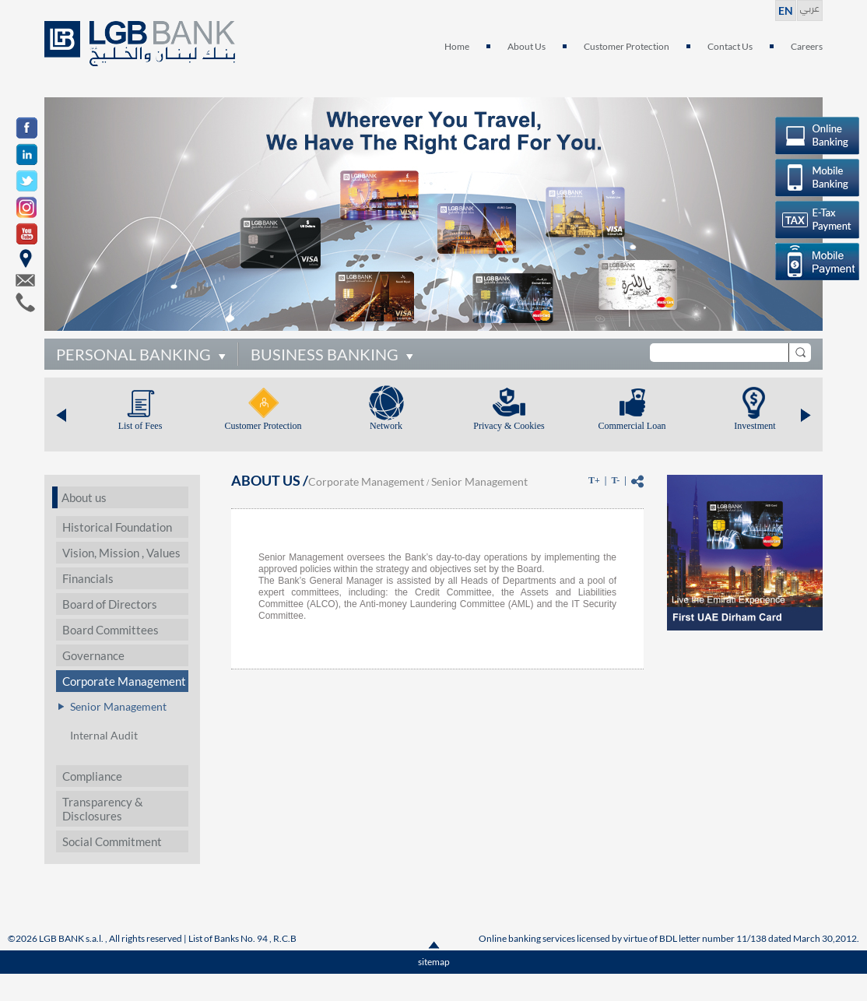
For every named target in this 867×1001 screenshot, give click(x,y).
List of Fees (140, 425)
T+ (594, 480)
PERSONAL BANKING (133, 354)
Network (386, 425)
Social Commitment (112, 841)
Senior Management (118, 706)
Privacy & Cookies (508, 425)
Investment (754, 425)
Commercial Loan (632, 425)
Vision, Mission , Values (121, 553)
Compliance (92, 776)
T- (615, 480)
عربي (810, 6)
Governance (93, 655)
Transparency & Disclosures (102, 809)
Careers (807, 46)
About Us (526, 46)
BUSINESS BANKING (324, 354)
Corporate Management (124, 681)
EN (785, 10)
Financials (88, 578)
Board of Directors (109, 604)
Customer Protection (626, 46)
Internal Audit (104, 735)
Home (456, 46)
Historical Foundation (117, 527)
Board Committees (110, 630)
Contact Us (730, 46)
